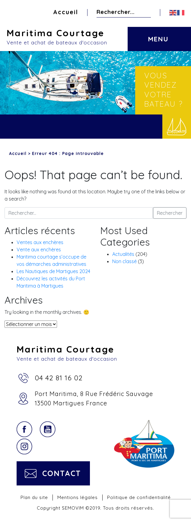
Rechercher (146, 12)
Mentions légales (77, 497)
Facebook (24, 429)
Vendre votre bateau (176, 126)
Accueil (65, 12)
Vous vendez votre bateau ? (163, 89)
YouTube (48, 429)
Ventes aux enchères (40, 242)
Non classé (124, 261)
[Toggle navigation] (157, 34)
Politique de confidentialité (139, 497)
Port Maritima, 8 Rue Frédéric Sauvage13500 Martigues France (94, 398)
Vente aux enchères (39, 249)
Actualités (123, 254)
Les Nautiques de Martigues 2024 (53, 271)
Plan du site (34, 497)
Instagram (24, 446)
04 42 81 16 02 (59, 377)
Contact (61, 473)
